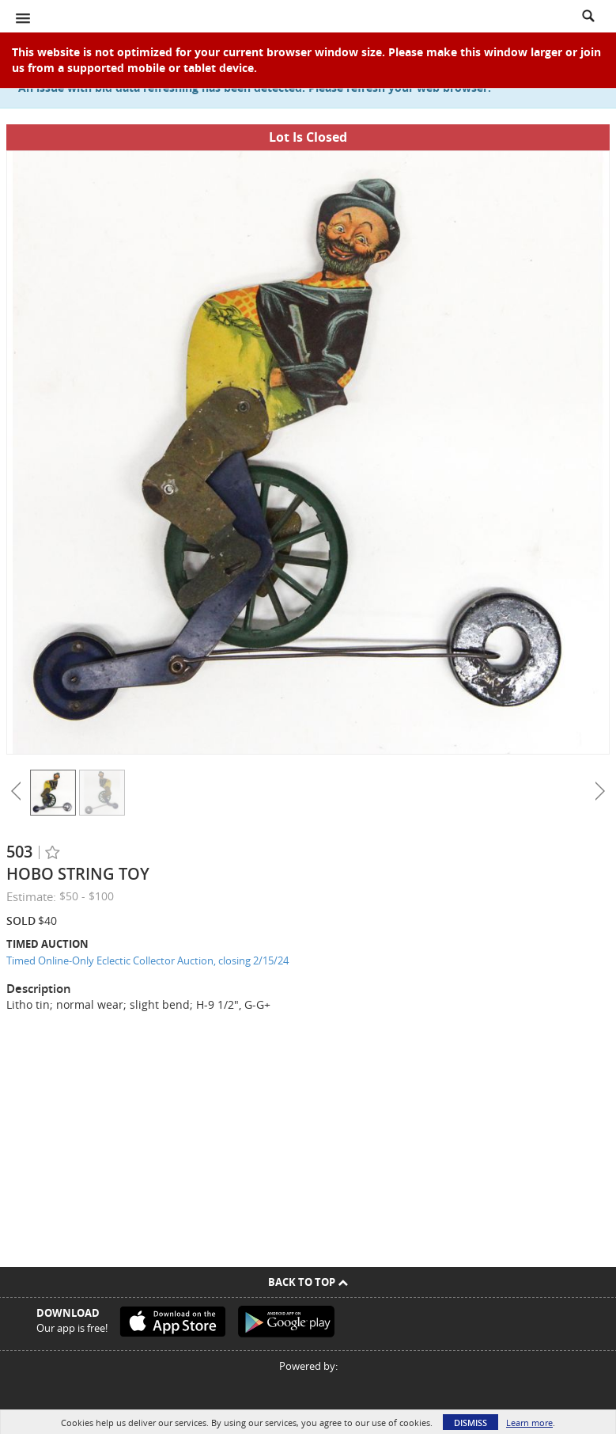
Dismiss (470, 1422)
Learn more (529, 1422)
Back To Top (308, 1282)
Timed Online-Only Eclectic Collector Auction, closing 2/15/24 (147, 960)
